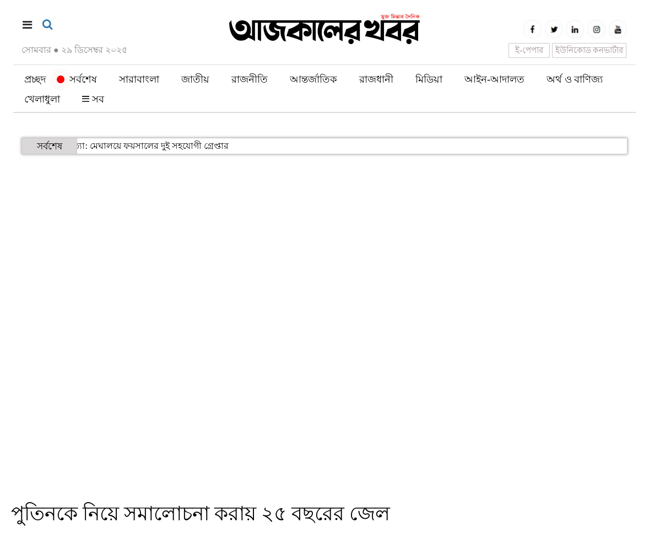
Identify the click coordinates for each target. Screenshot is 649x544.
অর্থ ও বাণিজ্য (575, 79)
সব (93, 99)
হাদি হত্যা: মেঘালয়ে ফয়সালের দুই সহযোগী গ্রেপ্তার (126, 145)
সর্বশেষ (77, 79)
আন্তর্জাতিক (313, 79)
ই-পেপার (529, 50)
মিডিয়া (428, 79)
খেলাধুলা (42, 99)
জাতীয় (195, 79)
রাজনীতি (249, 79)
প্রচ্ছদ (35, 79)
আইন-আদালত (494, 79)
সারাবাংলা (139, 79)
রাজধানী (376, 79)
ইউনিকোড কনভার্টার (589, 50)
